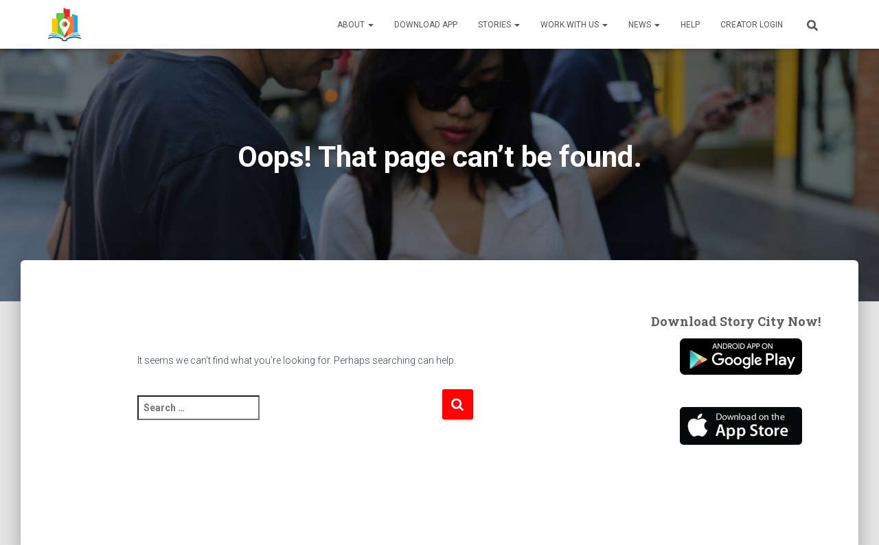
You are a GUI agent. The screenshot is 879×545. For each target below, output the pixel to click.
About (355, 25)
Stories (499, 25)
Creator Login (751, 25)
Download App (425, 25)
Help (690, 25)
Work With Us (574, 25)
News (644, 25)
